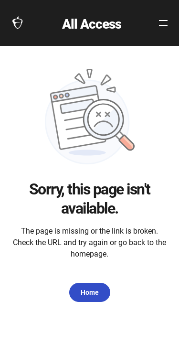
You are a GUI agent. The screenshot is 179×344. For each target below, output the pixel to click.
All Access (91, 24)
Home (90, 292)
